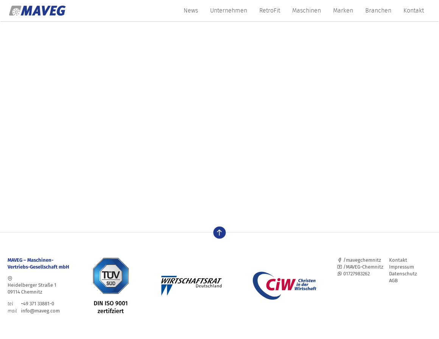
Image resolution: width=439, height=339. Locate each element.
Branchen (378, 10)
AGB (393, 280)
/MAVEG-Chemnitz (360, 266)
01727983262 (353, 273)
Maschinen (306, 10)
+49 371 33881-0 (31, 303)
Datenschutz (403, 273)
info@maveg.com (40, 310)
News (191, 10)
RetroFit (269, 10)
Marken (343, 10)
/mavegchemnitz (359, 260)
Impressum (401, 266)
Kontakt (413, 10)
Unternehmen (228, 10)
